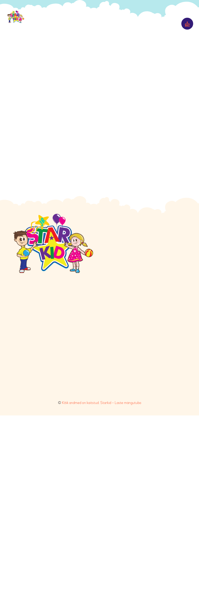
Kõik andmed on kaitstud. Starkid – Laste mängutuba (101, 587)
